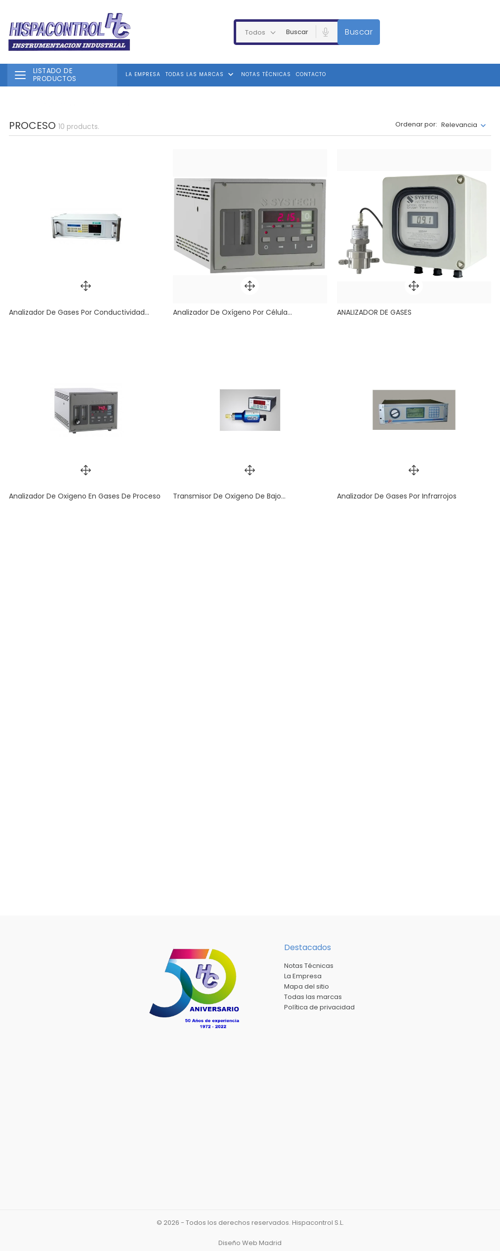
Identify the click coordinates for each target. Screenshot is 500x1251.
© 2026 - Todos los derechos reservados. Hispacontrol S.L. (250, 1222)
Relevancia (459, 124)
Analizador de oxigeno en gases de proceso (85, 496)
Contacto (311, 74)
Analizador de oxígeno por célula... (232, 312)
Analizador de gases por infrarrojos (397, 496)
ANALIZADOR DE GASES (374, 312)
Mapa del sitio (306, 986)
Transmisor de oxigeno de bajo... (229, 496)
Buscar (359, 32)
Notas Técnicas (266, 74)
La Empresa (143, 74)
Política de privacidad (319, 1007)
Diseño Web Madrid (250, 1243)
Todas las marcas (201, 75)
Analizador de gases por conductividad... (79, 312)
